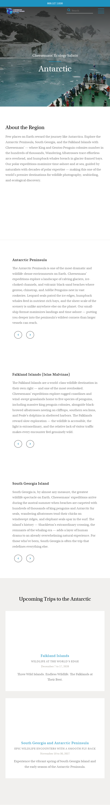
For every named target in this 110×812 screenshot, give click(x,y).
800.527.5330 (55, 3)
